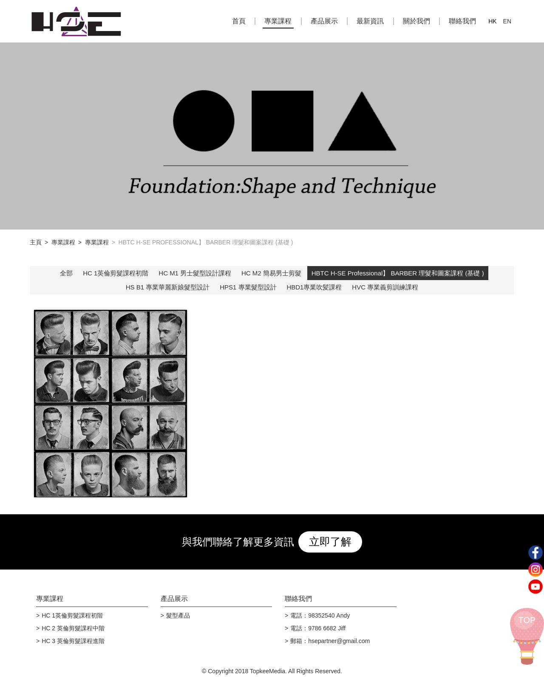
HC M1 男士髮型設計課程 (195, 273)
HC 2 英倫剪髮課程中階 (73, 628)
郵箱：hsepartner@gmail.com (330, 641)
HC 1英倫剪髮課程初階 (115, 273)
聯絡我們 (462, 21)
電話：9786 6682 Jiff (318, 628)
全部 (66, 273)
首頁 (239, 21)
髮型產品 (178, 615)
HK (492, 21)
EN (507, 21)
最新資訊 (370, 21)
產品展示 (324, 21)
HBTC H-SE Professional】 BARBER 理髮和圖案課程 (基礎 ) (398, 273)
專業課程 (278, 21)
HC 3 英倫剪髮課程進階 (73, 641)
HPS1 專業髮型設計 (248, 287)
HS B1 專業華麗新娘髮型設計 (168, 287)
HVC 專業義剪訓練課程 (385, 287)
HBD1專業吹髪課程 (314, 287)
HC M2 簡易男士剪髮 (271, 273)
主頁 (36, 242)
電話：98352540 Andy (320, 615)
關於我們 (416, 21)
